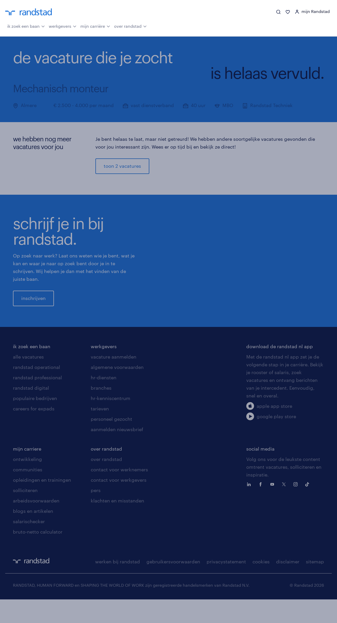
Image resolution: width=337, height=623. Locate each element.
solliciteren (25, 514)
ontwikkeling (27, 483)
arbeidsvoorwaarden (36, 524)
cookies (261, 585)
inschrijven (33, 310)
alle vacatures (28, 380)
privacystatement (226, 585)
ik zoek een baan (26, 26)
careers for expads (33, 432)
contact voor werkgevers (118, 503)
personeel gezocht (111, 442)
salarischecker (29, 545)
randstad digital (31, 411)
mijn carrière (95, 26)
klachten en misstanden (117, 524)
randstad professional (37, 401)
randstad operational (36, 391)
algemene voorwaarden (117, 391)
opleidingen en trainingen (42, 503)
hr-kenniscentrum (110, 422)
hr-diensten (103, 401)
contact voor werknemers (119, 493)
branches (101, 411)
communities (27, 493)
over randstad (130, 26)
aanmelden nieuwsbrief (117, 453)
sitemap (315, 585)
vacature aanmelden (113, 380)
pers (96, 514)
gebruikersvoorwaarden (173, 585)
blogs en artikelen (33, 534)
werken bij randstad (117, 585)
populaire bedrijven (35, 422)
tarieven (100, 432)
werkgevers (62, 26)
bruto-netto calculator (37, 555)
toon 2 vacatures (122, 166)
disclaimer (287, 585)
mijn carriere (27, 472)
